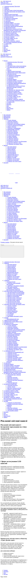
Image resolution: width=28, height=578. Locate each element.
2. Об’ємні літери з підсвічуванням (15, 293)
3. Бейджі (9, 406)
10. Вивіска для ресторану (13, 158)
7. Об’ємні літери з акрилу (13, 300)
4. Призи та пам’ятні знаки (13, 389)
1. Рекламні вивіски (11, 146)
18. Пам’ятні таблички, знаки (14, 142)
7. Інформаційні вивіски (13, 154)
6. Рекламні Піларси (12, 312)
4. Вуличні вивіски (11, 268)
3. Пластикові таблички (12, 122)
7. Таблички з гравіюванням (14, 128)
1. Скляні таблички (11, 120)
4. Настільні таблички (12, 408)
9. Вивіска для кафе (11, 157)
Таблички (6, 118)
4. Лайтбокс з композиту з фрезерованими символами (13, 289)
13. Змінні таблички (12, 136)
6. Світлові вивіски (11, 153)
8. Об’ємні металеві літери (13, 301)
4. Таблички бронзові (12, 356)
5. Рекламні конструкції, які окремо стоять (14, 11)
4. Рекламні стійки (11, 309)
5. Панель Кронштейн (12, 311)
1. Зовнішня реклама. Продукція (12, 6)
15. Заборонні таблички (12, 138)
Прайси (5, 51)
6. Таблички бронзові (12, 382)
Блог (5, 47)
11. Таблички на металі (9, 19)
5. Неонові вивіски (11, 152)
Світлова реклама (11, 281)
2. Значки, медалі (11, 386)
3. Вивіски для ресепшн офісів (14, 295)
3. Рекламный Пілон (12, 308)
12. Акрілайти (7, 21)
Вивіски (6, 145)
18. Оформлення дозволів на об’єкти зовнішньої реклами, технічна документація (15, 29)
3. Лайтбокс (6, 9)
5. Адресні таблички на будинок (15, 125)
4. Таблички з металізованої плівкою (16, 124)
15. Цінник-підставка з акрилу (11, 25)
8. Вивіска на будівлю (12, 156)
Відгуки (6, 49)
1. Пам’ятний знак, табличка (14, 374)
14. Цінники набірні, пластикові (12, 23)
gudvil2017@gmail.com (6, 4)
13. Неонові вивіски (9, 22)
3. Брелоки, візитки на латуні (14, 388)
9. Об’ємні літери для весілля (14, 303)
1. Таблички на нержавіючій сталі (15, 352)
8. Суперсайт (10, 315)
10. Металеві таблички (12, 132)
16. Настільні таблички (12, 140)
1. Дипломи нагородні (12, 385)
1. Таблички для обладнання (14, 402)
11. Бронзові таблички (12, 133)
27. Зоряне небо (7, 43)
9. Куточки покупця (8, 17)
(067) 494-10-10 (7, 1)
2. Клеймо (9, 376)
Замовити (12, 182)
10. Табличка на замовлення (11, 18)
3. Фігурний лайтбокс (12, 287)
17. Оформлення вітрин (9, 27)
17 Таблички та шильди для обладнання (17, 141)
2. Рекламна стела (11, 307)
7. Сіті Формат (10, 313)
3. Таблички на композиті (13, 354)
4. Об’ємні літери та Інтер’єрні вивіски (13, 10)
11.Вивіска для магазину (13, 277)
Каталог (6, 60)
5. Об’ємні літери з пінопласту (14, 297)
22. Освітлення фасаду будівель (11, 35)
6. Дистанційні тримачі (12, 410)
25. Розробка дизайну (9, 39)
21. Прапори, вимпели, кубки (11, 34)
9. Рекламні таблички (12, 130)
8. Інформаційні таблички (13, 129)
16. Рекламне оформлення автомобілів (13, 26)
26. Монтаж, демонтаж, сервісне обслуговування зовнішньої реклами (13, 41)
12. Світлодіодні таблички (13, 134)
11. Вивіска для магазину (13, 160)
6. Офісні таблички (11, 126)
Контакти (6, 46)
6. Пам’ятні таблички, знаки (14, 358)
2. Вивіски (6, 7)
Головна (6, 570)
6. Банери (6, 13)
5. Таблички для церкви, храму (14, 357)
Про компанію (7, 114)
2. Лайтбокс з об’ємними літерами (15, 285)
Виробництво (7, 117)
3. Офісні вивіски (11, 149)
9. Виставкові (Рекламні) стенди (15, 316)
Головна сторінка (5, 242)
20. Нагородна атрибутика (10, 33)
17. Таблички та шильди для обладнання (17, 347)
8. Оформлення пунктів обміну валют (13, 15)
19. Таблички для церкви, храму (15, 144)
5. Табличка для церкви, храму (14, 409)
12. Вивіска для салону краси (14, 161)
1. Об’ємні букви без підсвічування (15, 292)
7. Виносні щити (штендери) (11, 14)
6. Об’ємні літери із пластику (14, 299)
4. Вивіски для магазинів (13, 296)
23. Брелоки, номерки (9, 37)
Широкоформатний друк (13, 319)
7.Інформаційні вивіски (12, 272)
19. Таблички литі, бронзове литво (12, 31)
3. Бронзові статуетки (12, 377)
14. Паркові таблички (12, 137)
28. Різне (6, 45)
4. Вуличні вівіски (11, 150)
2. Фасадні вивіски (11, 148)
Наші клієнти (7, 50)
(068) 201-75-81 (4, 2)
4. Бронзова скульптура (12, 378)
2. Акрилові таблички (12, 121)
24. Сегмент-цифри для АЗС (11, 38)
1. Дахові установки (12, 305)
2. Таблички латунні (12, 353)
